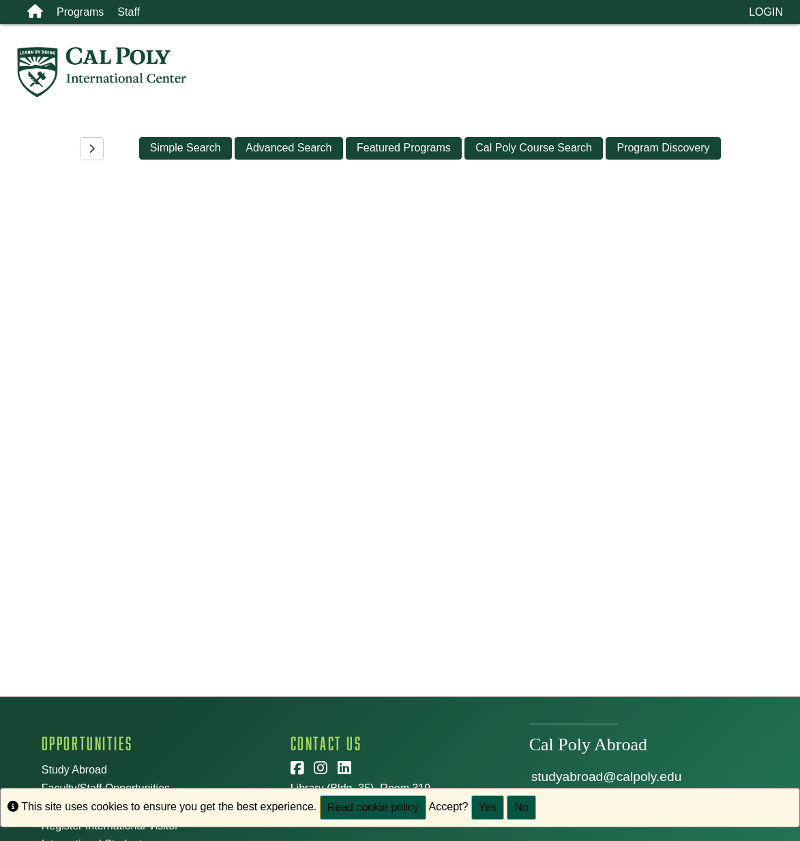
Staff (128, 12)
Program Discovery (663, 147)
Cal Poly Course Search (533, 147)
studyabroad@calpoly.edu (606, 776)
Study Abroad (74, 770)
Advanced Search (288, 147)
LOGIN (766, 12)
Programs (80, 12)
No (521, 807)
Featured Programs (404, 147)
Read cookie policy (373, 807)
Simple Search (185, 147)
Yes (488, 807)
